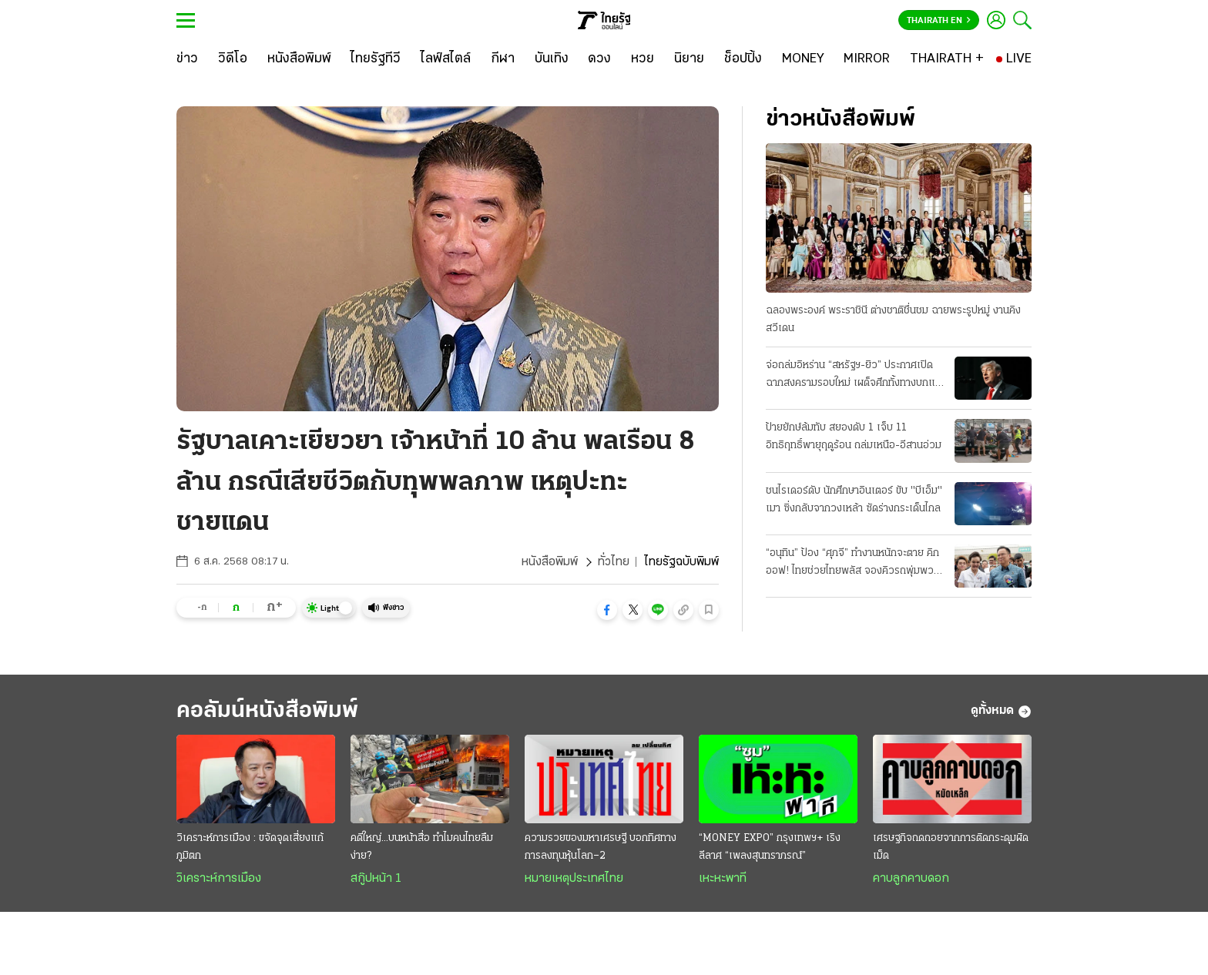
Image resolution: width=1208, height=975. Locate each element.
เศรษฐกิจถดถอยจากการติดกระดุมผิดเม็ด (950, 847)
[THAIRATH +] (947, 59)
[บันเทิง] (552, 59)
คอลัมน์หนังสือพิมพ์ (267, 711)
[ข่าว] (187, 59)
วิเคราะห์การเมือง (218, 879)
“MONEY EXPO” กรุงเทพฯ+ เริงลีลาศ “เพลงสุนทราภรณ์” (770, 847)
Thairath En (939, 20)
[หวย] (642, 59)
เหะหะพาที (723, 879)
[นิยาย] (689, 59)
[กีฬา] (503, 59)
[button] (607, 610)
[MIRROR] (867, 59)
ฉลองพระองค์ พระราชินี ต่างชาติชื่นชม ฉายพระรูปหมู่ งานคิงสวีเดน (893, 319)
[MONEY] (803, 59)
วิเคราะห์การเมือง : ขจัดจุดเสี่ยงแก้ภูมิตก (250, 847)
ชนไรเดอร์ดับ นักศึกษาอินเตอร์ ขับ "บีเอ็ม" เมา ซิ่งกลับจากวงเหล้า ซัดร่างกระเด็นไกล (854, 499)
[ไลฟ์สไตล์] (446, 59)
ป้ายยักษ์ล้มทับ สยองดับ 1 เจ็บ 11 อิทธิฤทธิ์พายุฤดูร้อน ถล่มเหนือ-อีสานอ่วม (853, 436)
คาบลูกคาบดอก (911, 879)
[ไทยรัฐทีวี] (376, 59)
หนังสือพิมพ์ (550, 562)
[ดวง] (599, 59)
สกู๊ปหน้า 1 (376, 879)
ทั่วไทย (613, 562)
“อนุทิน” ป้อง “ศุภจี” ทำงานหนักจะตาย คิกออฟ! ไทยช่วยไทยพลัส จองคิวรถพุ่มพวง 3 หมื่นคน (852, 564)
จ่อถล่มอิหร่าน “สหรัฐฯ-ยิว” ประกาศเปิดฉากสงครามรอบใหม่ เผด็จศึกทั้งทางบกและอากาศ (855, 376)
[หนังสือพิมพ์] (299, 59)
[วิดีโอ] (232, 59)
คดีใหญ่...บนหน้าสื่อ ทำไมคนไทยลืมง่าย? (422, 847)
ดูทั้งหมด (1001, 712)
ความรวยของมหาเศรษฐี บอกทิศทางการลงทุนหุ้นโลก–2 (600, 847)
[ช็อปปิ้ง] (743, 59)
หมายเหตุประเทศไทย (574, 879)
